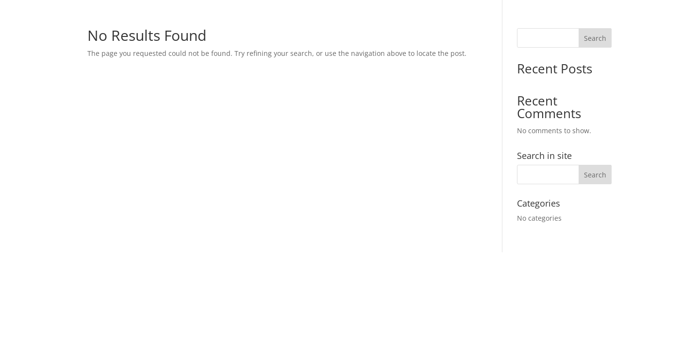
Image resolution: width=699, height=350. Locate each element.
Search (595, 38)
